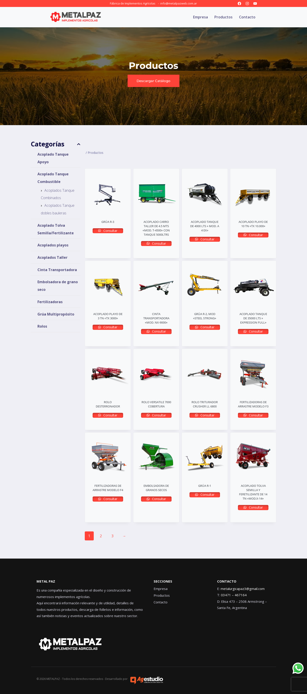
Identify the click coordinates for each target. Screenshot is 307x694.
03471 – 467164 (234, 595)
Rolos (42, 326)
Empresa (200, 17)
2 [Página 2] (101, 535)
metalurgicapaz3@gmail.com (243, 588)
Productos (223, 17)
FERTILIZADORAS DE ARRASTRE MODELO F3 (253, 404)
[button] (153, 81)
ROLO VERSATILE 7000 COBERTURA (156, 404)
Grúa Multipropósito (55, 313)
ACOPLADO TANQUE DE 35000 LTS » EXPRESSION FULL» (253, 318)
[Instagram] (247, 3)
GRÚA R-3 (107, 222)
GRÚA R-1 (204, 486)
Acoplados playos (52, 245)
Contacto (247, 17)
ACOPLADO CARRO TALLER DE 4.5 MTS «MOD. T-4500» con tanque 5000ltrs (156, 228)
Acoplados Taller (52, 257)
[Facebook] (239, 3)
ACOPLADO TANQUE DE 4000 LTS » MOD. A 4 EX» (204, 226)
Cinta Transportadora (57, 269)
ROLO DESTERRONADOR (108, 404)
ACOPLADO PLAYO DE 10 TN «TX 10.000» (253, 224)
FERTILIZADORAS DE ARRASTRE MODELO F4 (108, 488)
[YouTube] (255, 3)
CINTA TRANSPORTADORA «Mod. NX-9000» (156, 318)
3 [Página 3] (112, 535)
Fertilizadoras (50, 301)
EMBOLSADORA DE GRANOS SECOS (156, 488)
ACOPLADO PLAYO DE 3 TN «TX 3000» (107, 316)
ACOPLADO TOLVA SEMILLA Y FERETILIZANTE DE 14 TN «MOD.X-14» (253, 492)
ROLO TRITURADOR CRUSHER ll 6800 (205, 404)
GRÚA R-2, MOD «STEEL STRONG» (204, 316)
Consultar (109, 230)
